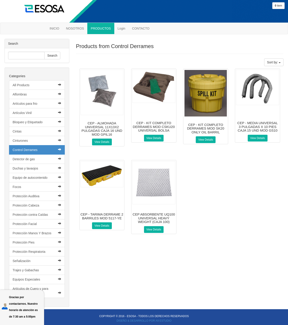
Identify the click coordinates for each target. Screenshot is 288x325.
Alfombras (37, 94)
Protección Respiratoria (37, 251)
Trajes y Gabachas (37, 270)
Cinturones (37, 140)
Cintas (37, 131)
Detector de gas (37, 159)
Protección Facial (37, 224)
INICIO (54, 28)
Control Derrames (37, 150)
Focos (37, 187)
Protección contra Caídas (37, 214)
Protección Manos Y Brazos (37, 233)
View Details (101, 142)
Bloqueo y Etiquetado (37, 122)
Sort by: (274, 62)
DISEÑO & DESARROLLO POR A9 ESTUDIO (144, 320)
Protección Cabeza (37, 205)
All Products (37, 85)
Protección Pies (37, 242)
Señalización (37, 261)
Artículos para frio (37, 103)
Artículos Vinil (37, 113)
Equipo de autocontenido (37, 177)
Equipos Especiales (37, 279)
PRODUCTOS (101, 28)
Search (52, 55)
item (278, 5)
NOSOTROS (75, 28)
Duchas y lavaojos (37, 168)
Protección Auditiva (37, 196)
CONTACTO (140, 28)
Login (121, 28)
